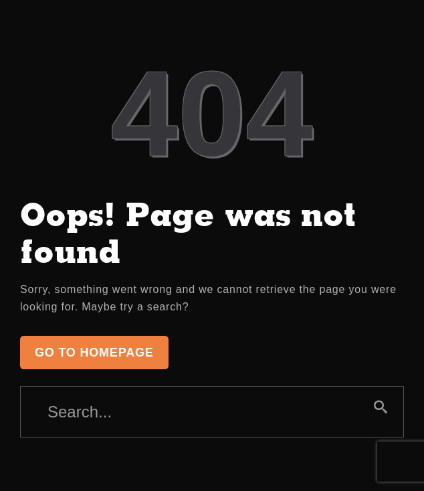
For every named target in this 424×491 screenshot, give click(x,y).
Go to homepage (94, 352)
